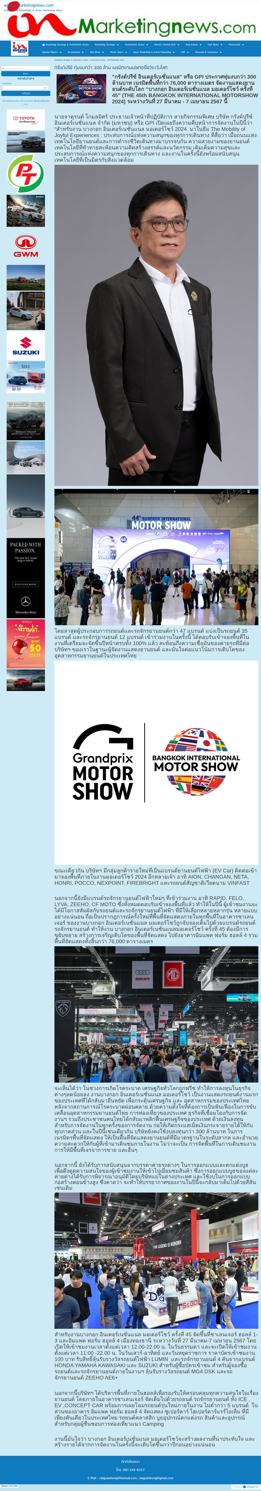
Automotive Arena (97, 60)
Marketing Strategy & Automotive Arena (71, 60)
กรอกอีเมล (7, 83)
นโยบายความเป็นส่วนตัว (41, 101)
